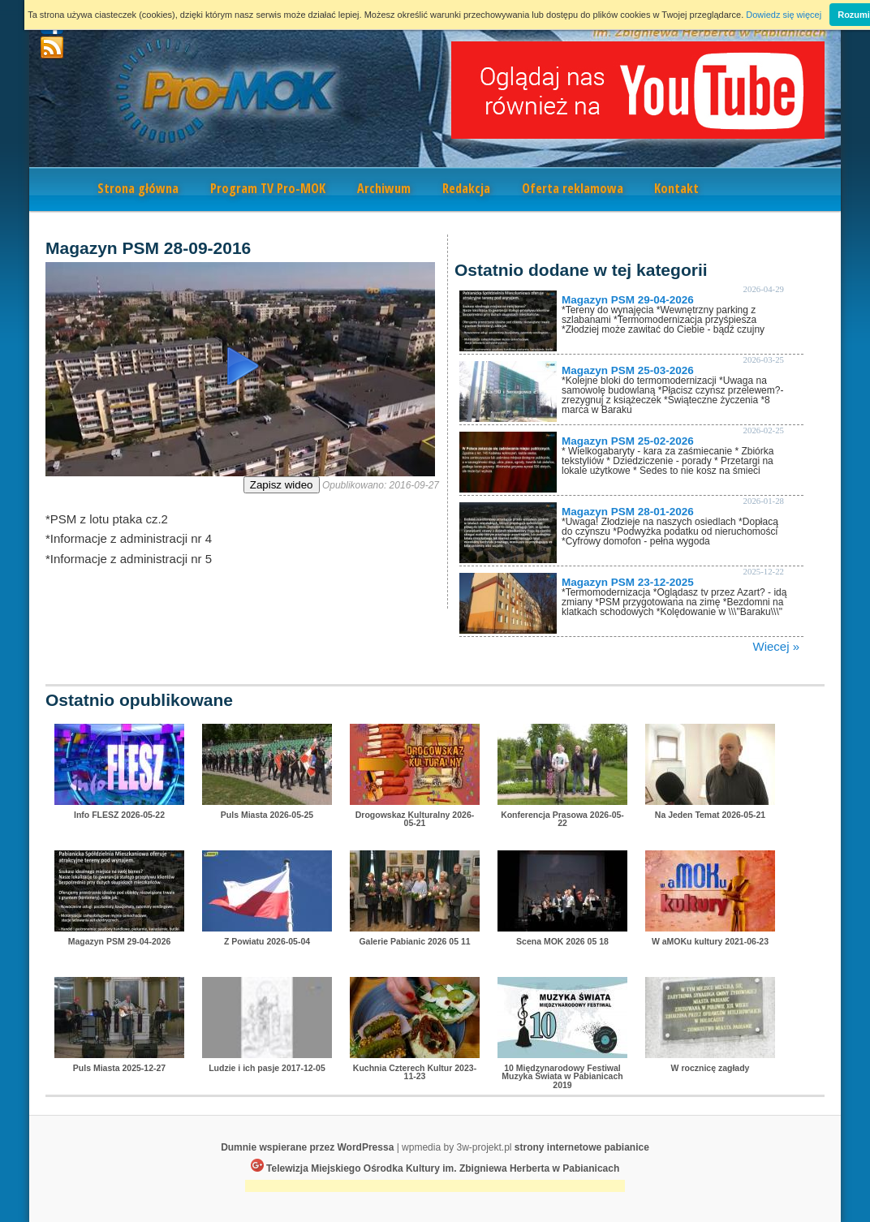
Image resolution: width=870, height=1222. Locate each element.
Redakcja (466, 188)
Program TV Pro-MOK (267, 188)
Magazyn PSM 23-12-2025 (628, 582)
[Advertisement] (435, 1187)
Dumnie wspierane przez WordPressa (307, 1147)
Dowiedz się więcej (783, 14)
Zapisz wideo (281, 485)
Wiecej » (775, 646)
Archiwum (384, 188)
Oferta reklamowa (572, 188)
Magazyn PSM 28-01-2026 (628, 512)
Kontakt (676, 188)
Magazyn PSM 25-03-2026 (628, 370)
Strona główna (138, 188)
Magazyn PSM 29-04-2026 (628, 300)
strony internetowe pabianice (582, 1147)
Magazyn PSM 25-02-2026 (628, 441)
